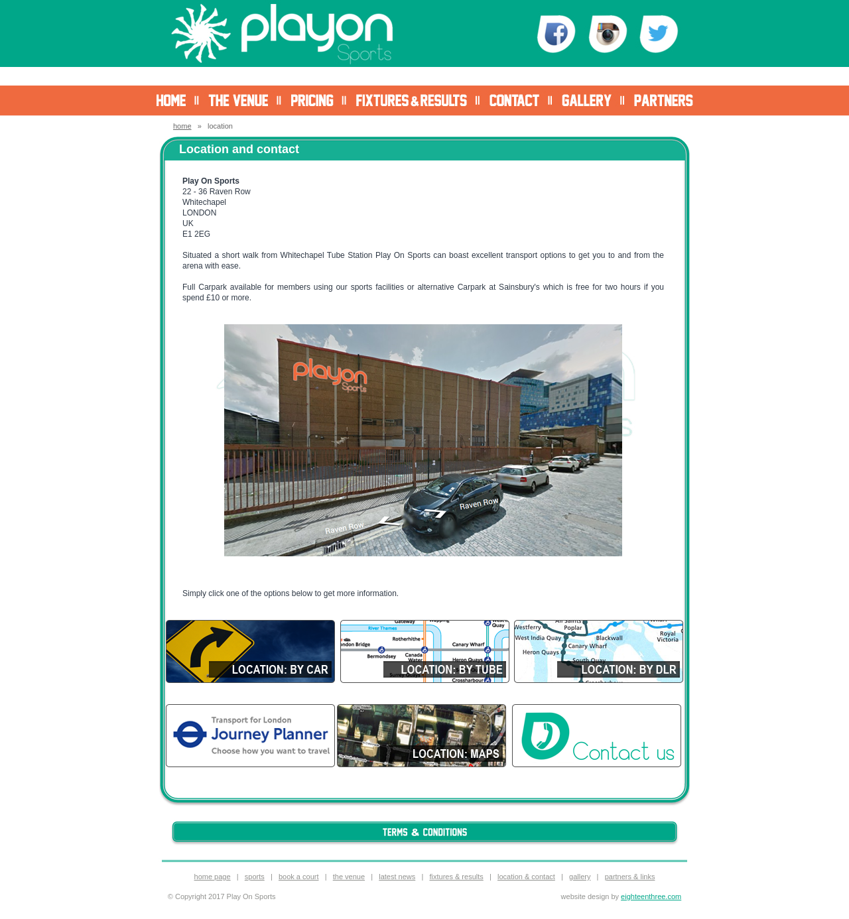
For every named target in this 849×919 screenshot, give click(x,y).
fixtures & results (456, 877)
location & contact (526, 877)
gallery (579, 877)
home (182, 126)
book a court (299, 877)
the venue (349, 877)
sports (255, 877)
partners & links (630, 877)
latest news (397, 877)
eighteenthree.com (651, 896)
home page (212, 877)
